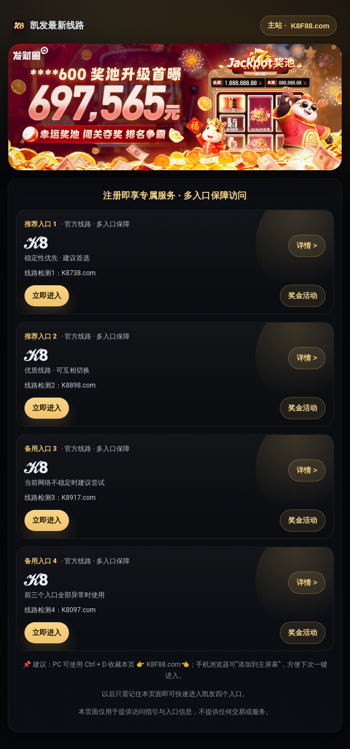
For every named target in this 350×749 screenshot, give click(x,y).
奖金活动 (302, 295)
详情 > (307, 245)
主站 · (298, 25)
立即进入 (46, 295)
